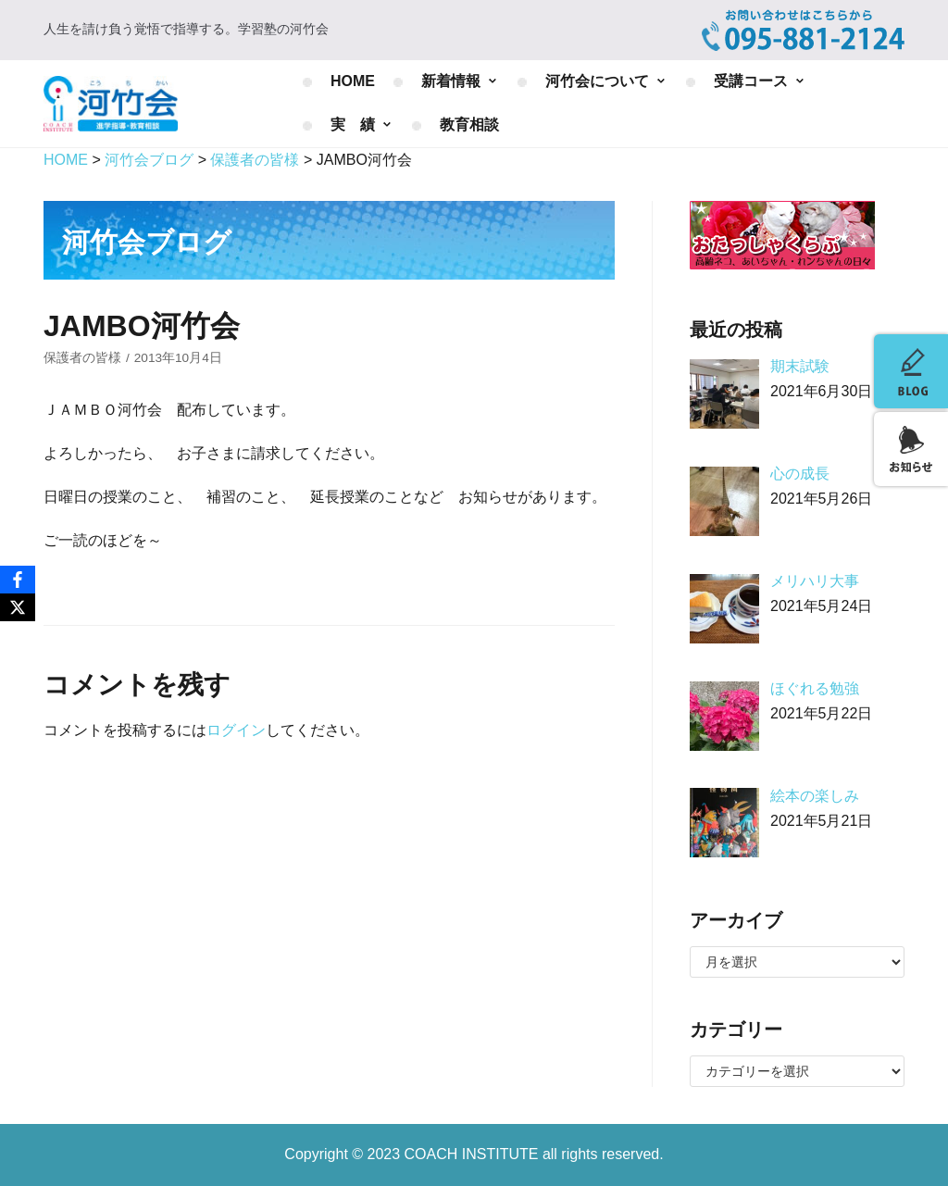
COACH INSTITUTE (474, 1154)
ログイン (236, 730)
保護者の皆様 (82, 358)
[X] (17, 607)
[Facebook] (17, 579)
